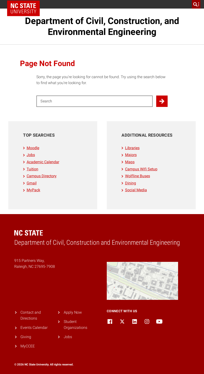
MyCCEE (27, 346)
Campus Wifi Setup (141, 169)
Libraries (132, 148)
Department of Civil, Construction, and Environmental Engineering (102, 26)
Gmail (32, 183)
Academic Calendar (43, 162)
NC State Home (25, 4)
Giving (25, 337)
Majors (131, 155)
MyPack (33, 190)
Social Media (136, 190)
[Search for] (94, 101)
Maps (130, 162)
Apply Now (73, 312)
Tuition (32, 169)
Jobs (31, 155)
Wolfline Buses (137, 176)
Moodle (33, 148)
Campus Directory (42, 176)
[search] (196, 4)
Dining (130, 183)
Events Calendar (34, 327)
